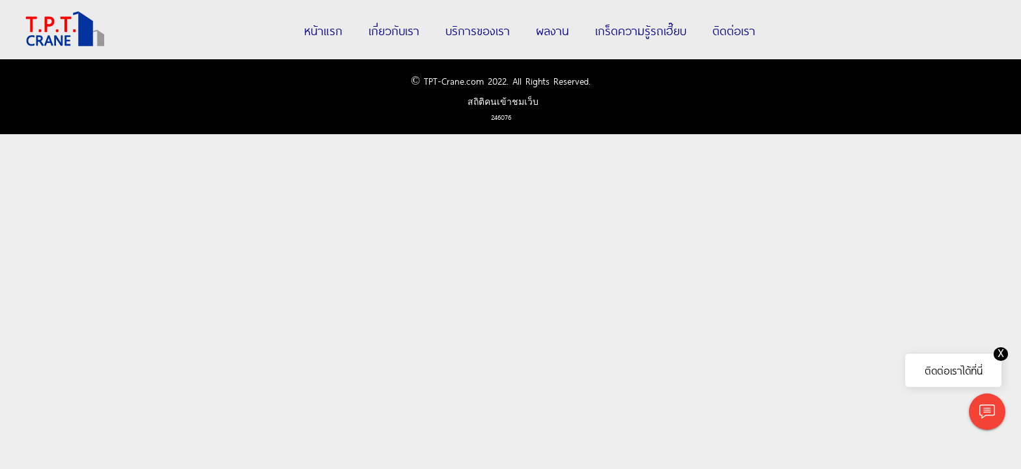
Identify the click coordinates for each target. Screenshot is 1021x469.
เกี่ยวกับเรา (394, 30)
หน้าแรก (323, 30)
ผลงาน (552, 30)
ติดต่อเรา (733, 30)
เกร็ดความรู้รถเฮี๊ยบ (640, 30)
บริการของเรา (477, 30)
